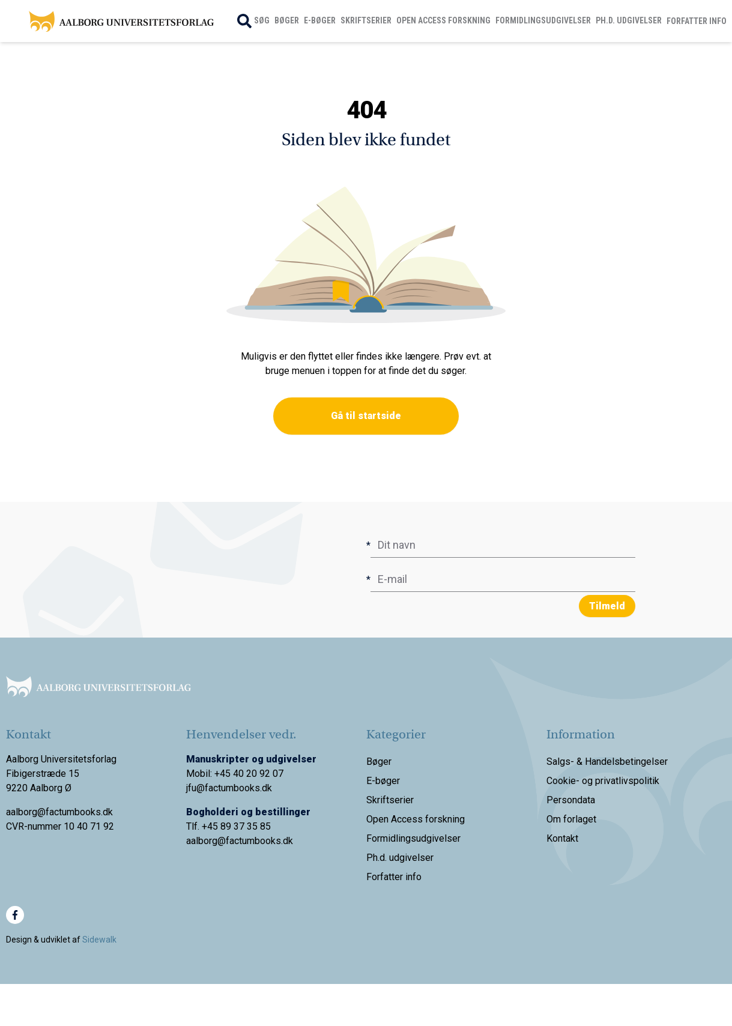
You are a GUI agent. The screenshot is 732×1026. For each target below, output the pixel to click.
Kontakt (562, 838)
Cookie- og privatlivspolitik (602, 780)
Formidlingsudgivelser (543, 20)
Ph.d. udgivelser (629, 20)
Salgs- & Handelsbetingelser (607, 761)
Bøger (286, 20)
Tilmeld (607, 606)
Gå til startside (366, 415)
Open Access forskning (443, 20)
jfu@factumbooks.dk (229, 788)
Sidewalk (99, 939)
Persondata (570, 800)
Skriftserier (366, 20)
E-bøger (320, 20)
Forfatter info (697, 21)
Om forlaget (571, 819)
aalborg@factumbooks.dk (239, 840)
